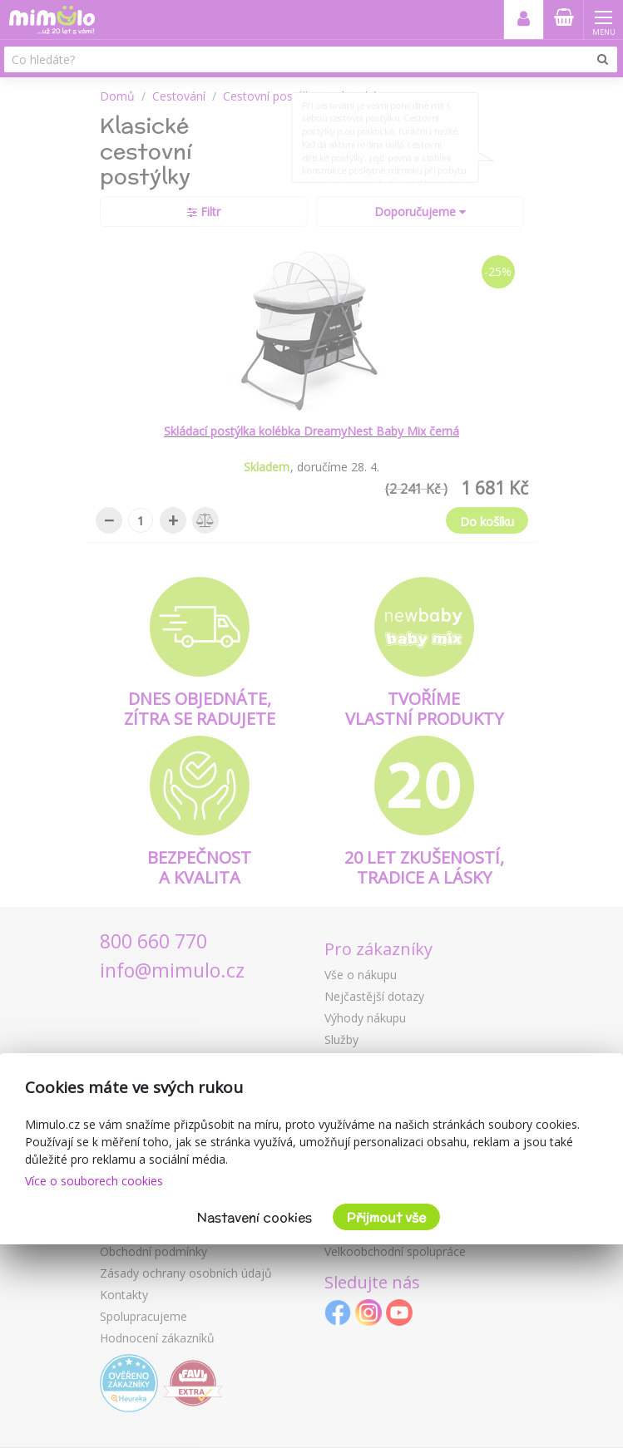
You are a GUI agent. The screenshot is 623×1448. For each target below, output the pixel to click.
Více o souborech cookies (94, 1181)
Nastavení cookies (254, 1217)
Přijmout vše (386, 1217)
